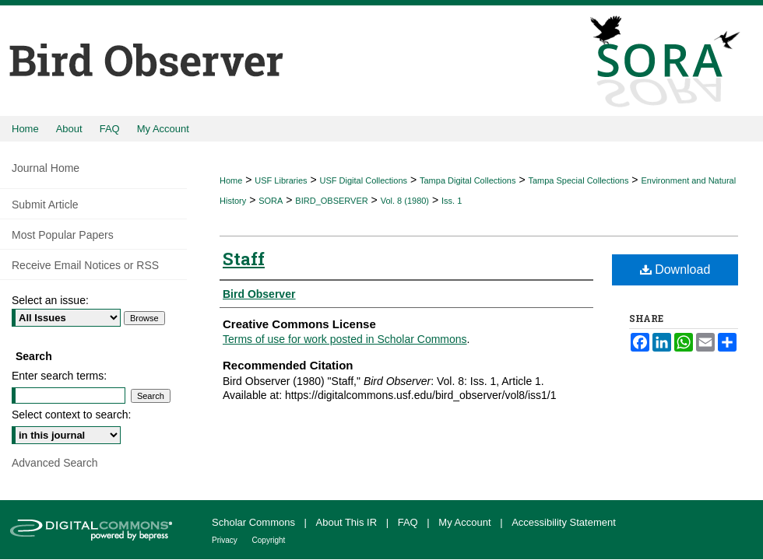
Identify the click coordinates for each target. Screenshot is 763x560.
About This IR (348, 522)
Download (675, 269)
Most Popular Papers (63, 235)
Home (231, 180)
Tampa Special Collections (578, 180)
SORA (270, 200)
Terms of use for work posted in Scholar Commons (345, 339)
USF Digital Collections (363, 180)
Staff (244, 258)
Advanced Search (55, 463)
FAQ (409, 522)
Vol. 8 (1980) (405, 200)
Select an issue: (50, 300)
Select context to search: (71, 414)
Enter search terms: (59, 375)
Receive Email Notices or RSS (85, 265)
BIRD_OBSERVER (331, 200)
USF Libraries (281, 180)
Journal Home (45, 168)
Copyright (269, 540)
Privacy (226, 540)
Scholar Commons (255, 522)
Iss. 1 (451, 200)
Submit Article (45, 204)
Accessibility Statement (564, 522)
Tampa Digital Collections (468, 180)
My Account (466, 522)
